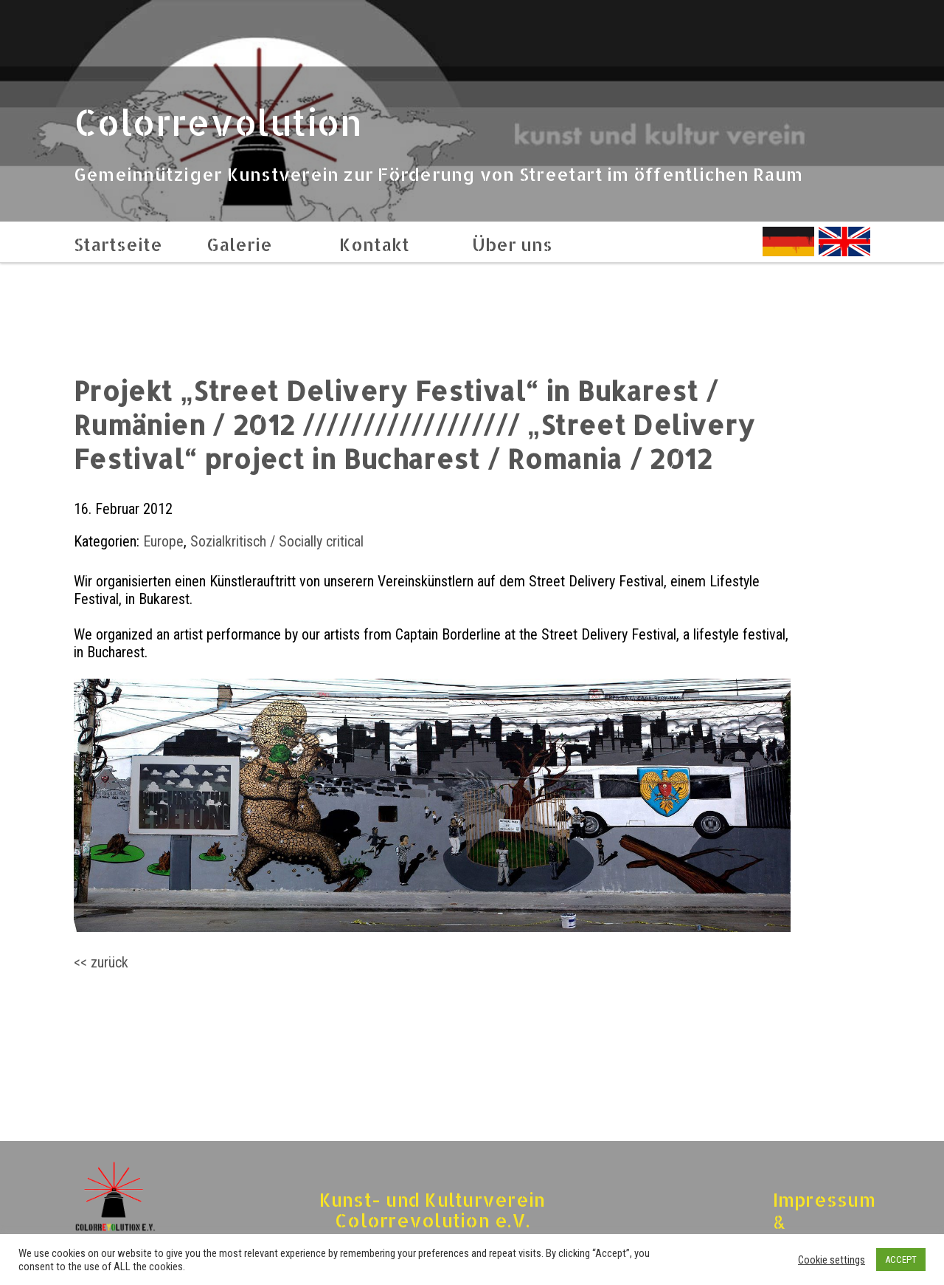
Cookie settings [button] (831, 1260)
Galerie (239, 244)
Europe (163, 541)
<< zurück (101, 962)
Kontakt (374, 244)
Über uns (512, 244)
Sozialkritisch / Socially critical (277, 541)
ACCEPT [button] (901, 1259)
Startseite (118, 244)
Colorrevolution (218, 122)
